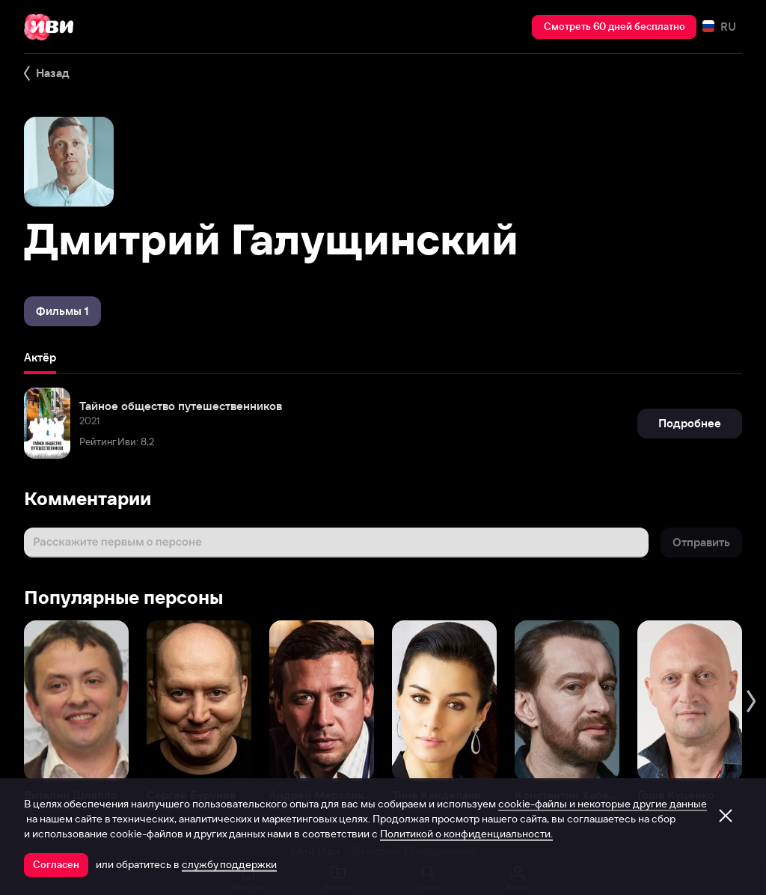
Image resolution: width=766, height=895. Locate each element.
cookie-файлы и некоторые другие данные (602, 804)
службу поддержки (229, 864)
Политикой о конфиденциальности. (466, 834)
